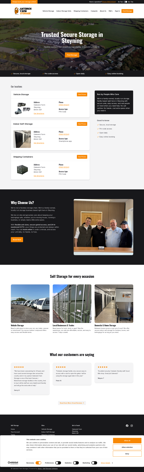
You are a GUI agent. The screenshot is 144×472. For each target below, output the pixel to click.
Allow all (127, 446)
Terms (13, 435)
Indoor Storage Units (63, 11)
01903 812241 (64, 105)
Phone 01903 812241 (109, 2)
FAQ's (111, 11)
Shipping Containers (81, 11)
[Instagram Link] (131, 425)
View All (44, 437)
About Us (103, 11)
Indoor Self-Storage (23, 124)
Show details (105, 468)
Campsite (94, 11)
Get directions (39, 113)
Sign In (117, 11)
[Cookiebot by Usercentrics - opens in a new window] (13, 468)
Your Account (15, 432)
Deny (127, 459)
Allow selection (127, 452)
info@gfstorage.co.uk (79, 439)
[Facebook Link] (127, 425)
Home (13, 429)
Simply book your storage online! (24, 2)
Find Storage (127, 11)
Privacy (13, 437)
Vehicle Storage (48, 11)
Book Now (17, 240)
